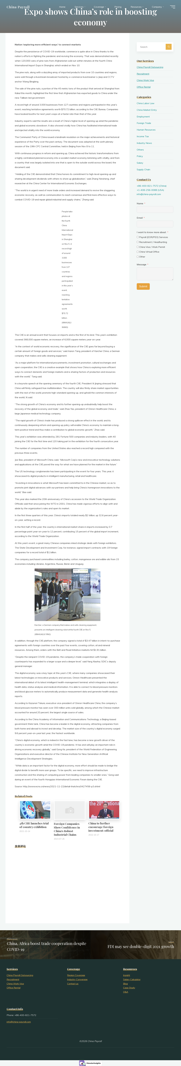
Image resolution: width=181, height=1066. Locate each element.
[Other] (138, 257)
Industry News (144, 143)
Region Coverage (76, 975)
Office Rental (143, 86)
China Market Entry (147, 109)
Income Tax (143, 136)
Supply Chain (143, 169)
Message (141, 264)
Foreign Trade (144, 123)
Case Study (129, 987)
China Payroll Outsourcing (150, 67)
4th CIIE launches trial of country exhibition (34, 825)
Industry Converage (77, 979)
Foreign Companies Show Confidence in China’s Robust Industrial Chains (67, 829)
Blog (125, 983)
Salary (140, 162)
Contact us (72, 983)
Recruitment (143, 73)
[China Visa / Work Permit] (138, 247)
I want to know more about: (152, 232)
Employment (143, 116)
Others (140, 149)
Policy (140, 156)
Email (140, 217)
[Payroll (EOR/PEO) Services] (138, 237)
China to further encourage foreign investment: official (100, 826)
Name (140, 203)
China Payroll (18, 7)
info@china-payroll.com (149, 194)
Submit (143, 286)
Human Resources (146, 129)
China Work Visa (145, 80)
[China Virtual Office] (138, 252)
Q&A (125, 991)
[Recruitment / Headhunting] (138, 242)
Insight (126, 975)
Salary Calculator (131, 979)
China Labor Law (145, 103)
